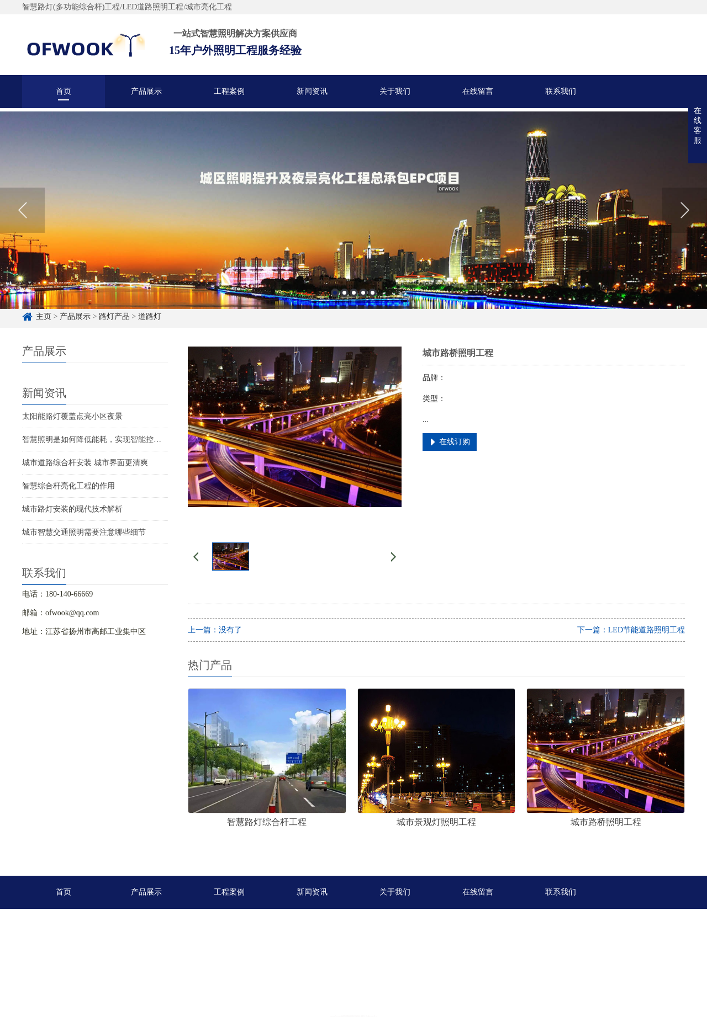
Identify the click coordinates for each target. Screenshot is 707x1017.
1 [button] (335, 303)
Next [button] (684, 220)
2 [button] (344, 303)
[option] (353, 220)
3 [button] (354, 303)
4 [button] (363, 303)
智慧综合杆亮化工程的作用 (68, 486)
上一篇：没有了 (215, 630)
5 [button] (372, 303)
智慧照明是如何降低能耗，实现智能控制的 (95, 439)
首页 (63, 91)
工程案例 (229, 91)
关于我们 (394, 91)
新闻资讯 (312, 91)
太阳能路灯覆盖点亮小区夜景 (72, 416)
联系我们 (560, 91)
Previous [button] (22, 220)
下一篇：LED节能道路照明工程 (631, 630)
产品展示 (146, 91)
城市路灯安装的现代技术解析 (72, 509)
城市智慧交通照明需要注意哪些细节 (84, 532)
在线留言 (477, 91)
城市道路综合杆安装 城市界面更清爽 (85, 463)
